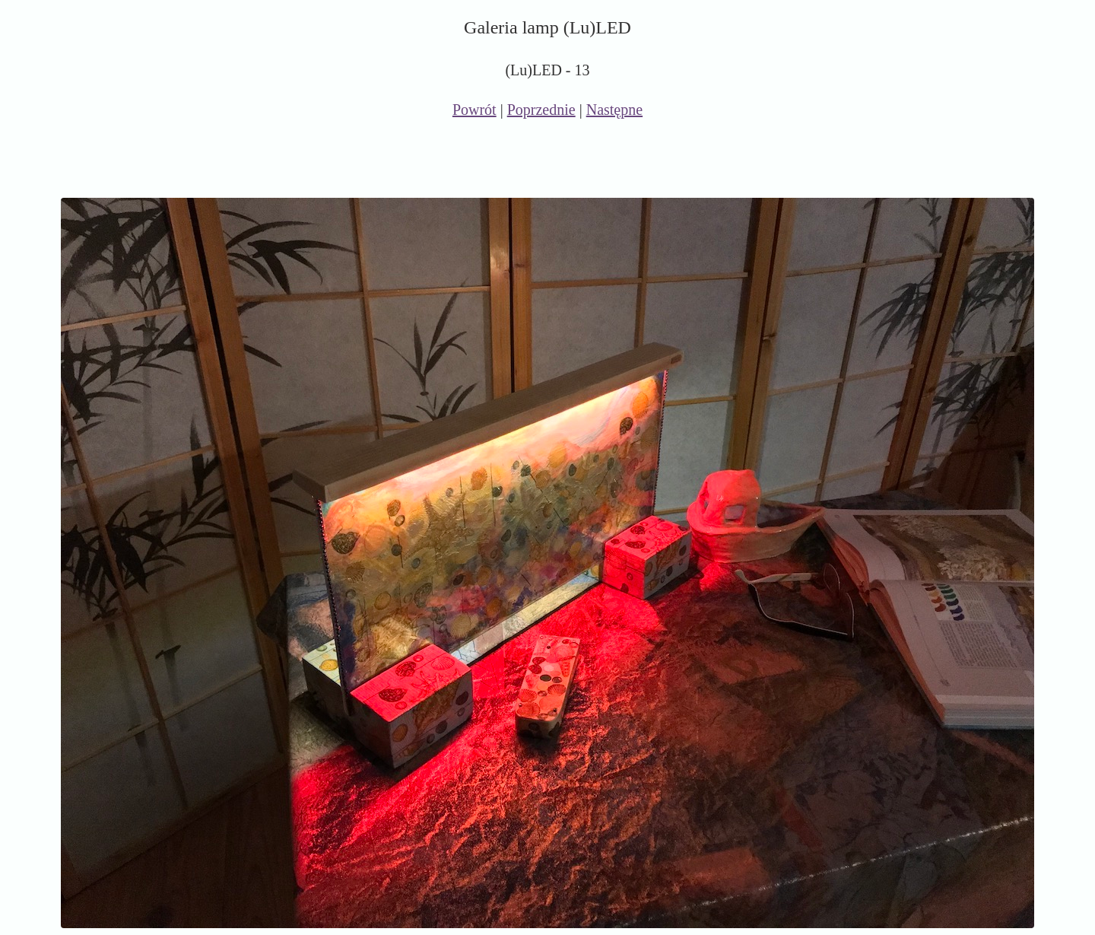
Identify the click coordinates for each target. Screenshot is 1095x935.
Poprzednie (541, 109)
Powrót (474, 109)
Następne (614, 109)
